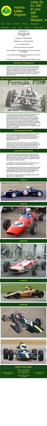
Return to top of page (23, 367)
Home (3, 24)
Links (19, 27)
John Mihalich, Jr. (24, 31)
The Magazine (34, 24)
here (11, 59)
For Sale (27, 27)
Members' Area (39, 27)
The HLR (16, 24)
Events (14, 27)
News (8, 24)
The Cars (25, 24)
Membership (5, 27)
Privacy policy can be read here (39, 373)
